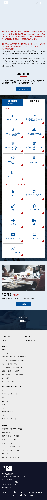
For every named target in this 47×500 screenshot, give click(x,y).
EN (41, 3)
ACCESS (5, 340)
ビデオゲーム (6, 415)
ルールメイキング (7, 443)
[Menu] (44, 3)
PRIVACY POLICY (30, 340)
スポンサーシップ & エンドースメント (13, 367)
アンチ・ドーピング (8, 353)
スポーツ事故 (6, 378)
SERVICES (5, 425)
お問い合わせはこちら (23, 320)
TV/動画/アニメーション (9, 412)
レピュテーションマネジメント (11, 446)
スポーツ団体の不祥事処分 (10, 364)
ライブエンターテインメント (10, 394)
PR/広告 (4, 404)
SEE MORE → (23, 89)
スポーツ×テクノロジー (9, 382)
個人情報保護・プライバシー (10, 432)
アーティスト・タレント (9, 419)
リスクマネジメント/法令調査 (10, 450)
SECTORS (5, 346)
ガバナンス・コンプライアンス (11, 439)
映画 (3, 390)
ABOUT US (6, 336)
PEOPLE (27, 336)
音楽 (3, 397)
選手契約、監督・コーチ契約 (10, 371)
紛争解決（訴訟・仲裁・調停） (11, 436)
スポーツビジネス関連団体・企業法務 (13, 360)
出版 (3, 408)
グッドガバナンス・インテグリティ (12, 374)
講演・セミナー (6, 454)
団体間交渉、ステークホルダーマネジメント (15, 357)
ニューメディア (6, 401)
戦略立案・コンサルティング (10, 457)
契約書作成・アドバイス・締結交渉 (12, 429)
